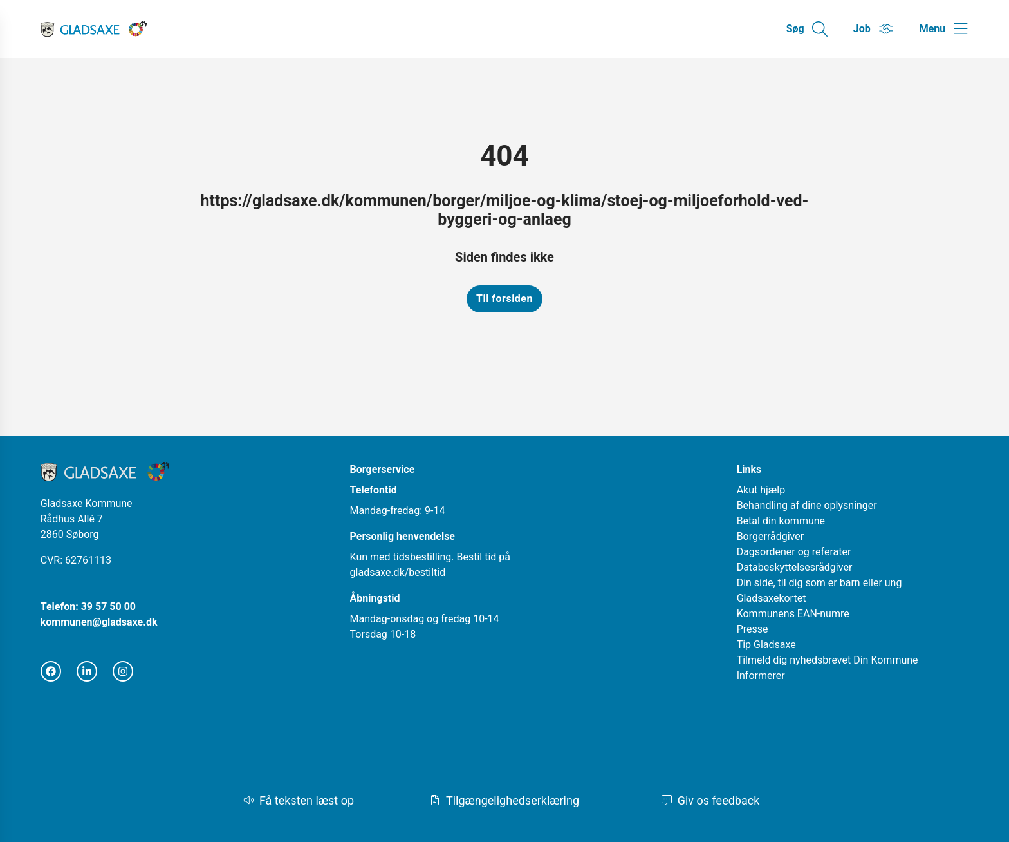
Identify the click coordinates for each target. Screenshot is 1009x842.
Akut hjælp (761, 490)
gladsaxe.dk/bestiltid (398, 572)
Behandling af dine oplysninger (807, 505)
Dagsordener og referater (794, 552)
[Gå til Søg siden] (807, 29)
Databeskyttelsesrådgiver (795, 567)
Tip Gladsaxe (766, 644)
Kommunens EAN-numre (793, 614)
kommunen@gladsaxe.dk (99, 622)
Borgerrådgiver (770, 536)
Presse (752, 629)
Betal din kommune (781, 521)
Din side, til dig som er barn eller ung (819, 583)
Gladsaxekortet (771, 598)
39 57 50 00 (108, 606)
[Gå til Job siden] (873, 29)
